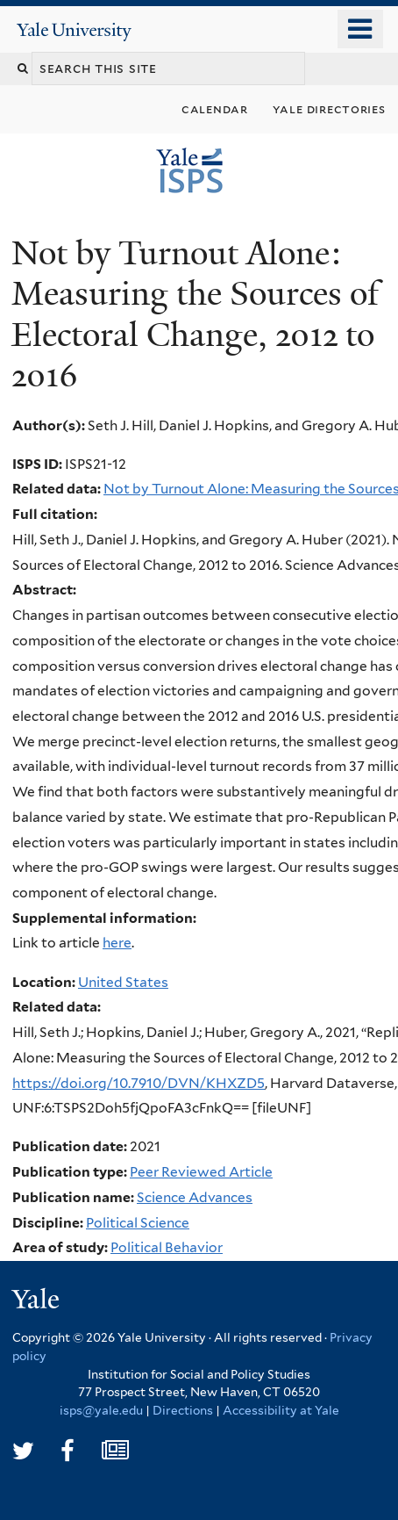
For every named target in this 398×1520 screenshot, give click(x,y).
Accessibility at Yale (281, 1410)
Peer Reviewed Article (201, 1171)
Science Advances (194, 1197)
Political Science (137, 1222)
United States (123, 982)
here (117, 942)
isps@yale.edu (101, 1410)
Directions (183, 1410)
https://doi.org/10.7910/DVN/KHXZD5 (138, 1083)
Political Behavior (166, 1247)
